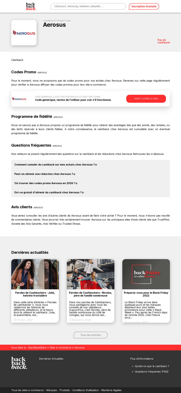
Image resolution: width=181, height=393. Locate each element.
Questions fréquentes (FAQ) (151, 371)
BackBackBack (37, 347)
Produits (65, 390)
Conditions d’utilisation (85, 390)
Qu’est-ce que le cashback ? (152, 366)
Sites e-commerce (60, 347)
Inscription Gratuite (144, 6)
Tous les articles (90, 335)
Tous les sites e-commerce (27, 390)
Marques (51, 390)
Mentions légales (111, 390)
